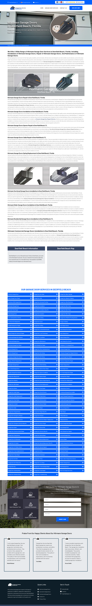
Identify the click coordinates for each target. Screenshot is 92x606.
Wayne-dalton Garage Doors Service (68, 456)
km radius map (65, 265)
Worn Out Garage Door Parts (66, 468)
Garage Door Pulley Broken (40, 394)
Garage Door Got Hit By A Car (14, 460)
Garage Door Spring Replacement (41, 437)
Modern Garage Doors (64, 362)
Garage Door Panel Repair (39, 386)
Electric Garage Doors (13, 351)
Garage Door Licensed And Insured (41, 327)
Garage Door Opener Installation (41, 370)
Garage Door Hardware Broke (14, 472)
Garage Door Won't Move (65, 308)
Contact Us (63, 8)
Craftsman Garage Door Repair (15, 343)
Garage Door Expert (12, 425)
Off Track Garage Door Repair (66, 370)
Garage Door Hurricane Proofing (41, 300)
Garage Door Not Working (39, 358)
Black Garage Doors (12, 311)
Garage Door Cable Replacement (15, 394)
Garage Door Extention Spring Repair (16, 429)
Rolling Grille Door (64, 413)
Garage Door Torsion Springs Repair (42, 464)
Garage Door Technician (39, 453)
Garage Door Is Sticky (38, 315)
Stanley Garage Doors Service (66, 441)
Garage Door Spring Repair (40, 433)
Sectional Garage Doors (65, 433)
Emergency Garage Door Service (15, 355)
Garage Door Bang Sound (13, 374)
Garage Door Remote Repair (40, 402)
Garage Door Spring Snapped (40, 445)
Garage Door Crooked (12, 402)
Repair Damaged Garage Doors (66, 394)
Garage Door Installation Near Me (41, 308)
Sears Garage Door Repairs (66, 429)
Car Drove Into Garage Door (14, 319)
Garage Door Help (38, 296)
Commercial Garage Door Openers (15, 335)
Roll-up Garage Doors (64, 405)
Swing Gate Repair (64, 449)
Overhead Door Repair (65, 374)
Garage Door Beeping (12, 378)
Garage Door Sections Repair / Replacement (43, 417)
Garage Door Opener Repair (40, 374)
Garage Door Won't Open (65, 311)
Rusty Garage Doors (64, 425)
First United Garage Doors (13, 366)
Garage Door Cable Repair (13, 390)
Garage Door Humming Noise (14, 468)
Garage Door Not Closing (39, 351)
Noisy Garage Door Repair (39, 343)
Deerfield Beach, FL (13, 2)
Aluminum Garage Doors (13, 292)
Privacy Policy (42, 597)
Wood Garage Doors (64, 464)
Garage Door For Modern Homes (15, 445)
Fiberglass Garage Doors (13, 362)
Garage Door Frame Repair (14, 453)
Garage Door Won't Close (65, 304)
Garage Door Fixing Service (14, 433)
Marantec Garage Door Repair (66, 358)
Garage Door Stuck (38, 449)
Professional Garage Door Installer (67, 390)
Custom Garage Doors (13, 347)
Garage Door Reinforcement (40, 398)
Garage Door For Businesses (14, 437)
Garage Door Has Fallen (39, 292)
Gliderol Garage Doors (64, 335)
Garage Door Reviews (38, 413)
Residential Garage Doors (65, 402)
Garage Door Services (51, 8)
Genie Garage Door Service (66, 327)
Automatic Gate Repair (13, 308)
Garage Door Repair (38, 405)
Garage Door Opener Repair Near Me (42, 378)
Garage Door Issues (38, 319)
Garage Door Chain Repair (13, 398)
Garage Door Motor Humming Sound (42, 347)
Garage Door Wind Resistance (66, 300)
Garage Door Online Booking (40, 362)
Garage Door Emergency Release (15, 413)
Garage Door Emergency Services (15, 417)
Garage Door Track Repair (39, 468)
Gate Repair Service (64, 323)
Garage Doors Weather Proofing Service (68, 315)
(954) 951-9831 (75, 8)
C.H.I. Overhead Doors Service (14, 315)
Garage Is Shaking (64, 319)
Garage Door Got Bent (13, 456)
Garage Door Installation (39, 304)
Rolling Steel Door (64, 417)
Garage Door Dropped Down (14, 409)
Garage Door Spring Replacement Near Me (43, 441)
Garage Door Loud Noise (39, 335)
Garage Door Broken (12, 386)
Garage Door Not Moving (39, 355)
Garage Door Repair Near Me (40, 409)
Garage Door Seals (12, 405)
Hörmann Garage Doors (65, 347)
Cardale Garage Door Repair (14, 323)
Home (41, 8)
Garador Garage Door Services (14, 370)
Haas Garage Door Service (65, 339)
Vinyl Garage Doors (64, 453)
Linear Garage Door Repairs (66, 355)
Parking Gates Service (65, 386)
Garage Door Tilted (38, 456)
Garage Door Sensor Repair (40, 421)
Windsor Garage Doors (65, 460)
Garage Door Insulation (39, 311)
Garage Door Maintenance (39, 339)
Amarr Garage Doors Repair (14, 296)
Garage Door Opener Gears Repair (41, 366)
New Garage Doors (64, 366)
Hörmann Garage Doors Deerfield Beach (20, 46)
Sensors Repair (63, 437)
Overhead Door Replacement (66, 378)
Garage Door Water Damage (66, 292)
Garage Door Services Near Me (40, 429)
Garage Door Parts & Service (40, 390)
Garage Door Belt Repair (13, 382)
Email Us (37, 2)
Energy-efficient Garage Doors (15, 358)
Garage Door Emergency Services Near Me (17, 421)
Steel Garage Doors (64, 445)
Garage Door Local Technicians (41, 331)
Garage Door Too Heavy (39, 460)
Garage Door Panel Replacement (41, 382)
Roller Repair (63, 409)
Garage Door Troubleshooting (40, 472)
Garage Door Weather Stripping (67, 296)
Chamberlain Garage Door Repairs (15, 327)
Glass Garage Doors (64, 331)
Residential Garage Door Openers (67, 398)
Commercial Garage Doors (13, 339)
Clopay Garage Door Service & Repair (16, 331)
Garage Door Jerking (38, 323)
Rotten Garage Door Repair (66, 421)
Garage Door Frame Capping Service (16, 449)
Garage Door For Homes (13, 441)
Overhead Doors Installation (66, 382)
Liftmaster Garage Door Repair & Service (69, 351)
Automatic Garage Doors (13, 304)
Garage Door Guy (12, 464)
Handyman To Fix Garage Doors (67, 343)
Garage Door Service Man (39, 425)
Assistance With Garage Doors (14, 300)
